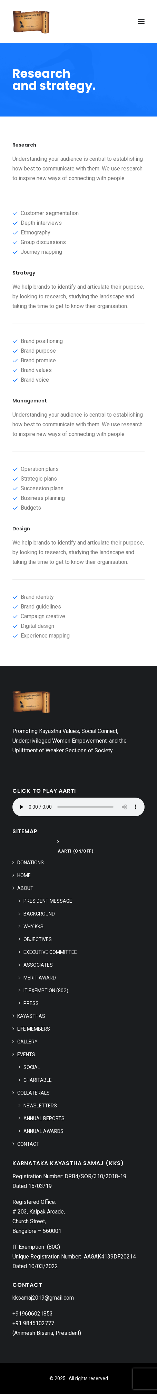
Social (31, 1067)
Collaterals (33, 1093)
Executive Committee (50, 952)
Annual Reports (44, 1118)
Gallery (27, 1041)
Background (39, 914)
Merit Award (39, 978)
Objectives (37, 939)
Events (26, 1054)
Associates (38, 965)
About (25, 888)
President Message (47, 901)
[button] (141, 21)
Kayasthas (31, 1016)
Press (31, 1003)
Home (24, 875)
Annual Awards (43, 1131)
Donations (30, 862)
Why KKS (33, 926)
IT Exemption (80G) (45, 990)
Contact (28, 1144)
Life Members (33, 1029)
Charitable (37, 1080)
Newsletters (40, 1105)
